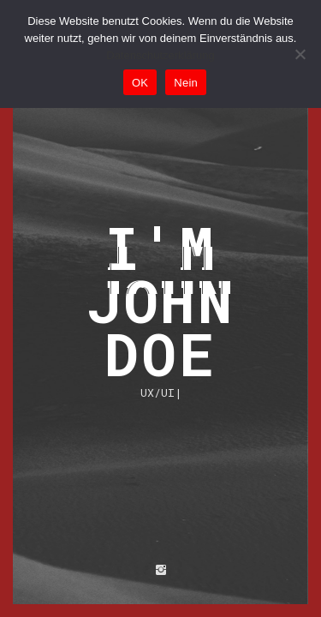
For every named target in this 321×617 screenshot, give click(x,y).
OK (140, 82)
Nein (186, 82)
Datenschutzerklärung (160, 55)
